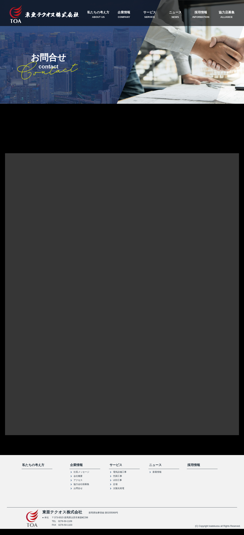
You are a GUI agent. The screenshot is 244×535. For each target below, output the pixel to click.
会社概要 (78, 476)
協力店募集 (226, 15)
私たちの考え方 (98, 15)
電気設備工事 (119, 472)
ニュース (175, 15)
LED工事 (117, 480)
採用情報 (201, 15)
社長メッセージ (81, 472)
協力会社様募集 (81, 484)
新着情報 (157, 472)
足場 (115, 484)
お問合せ (78, 488)
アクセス (78, 480)
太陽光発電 (118, 488)
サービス (149, 15)
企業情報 (124, 15)
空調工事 (117, 476)
